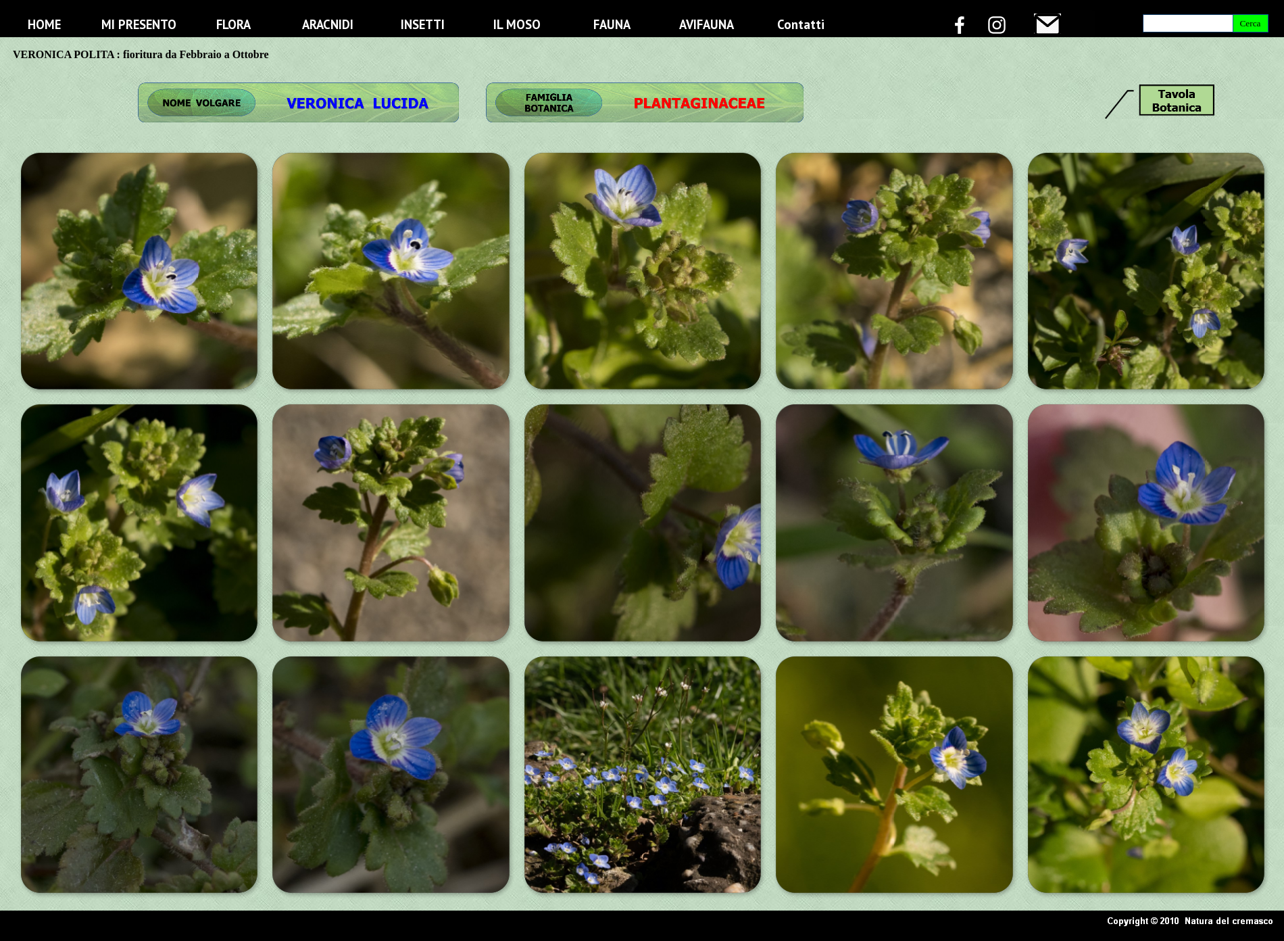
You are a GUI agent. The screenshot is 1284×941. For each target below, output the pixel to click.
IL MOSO (517, 24)
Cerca (1249, 23)
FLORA (233, 24)
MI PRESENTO (138, 24)
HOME (44, 24)
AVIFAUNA (706, 24)
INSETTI (423, 24)
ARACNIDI (327, 24)
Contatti (800, 24)
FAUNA (612, 24)
